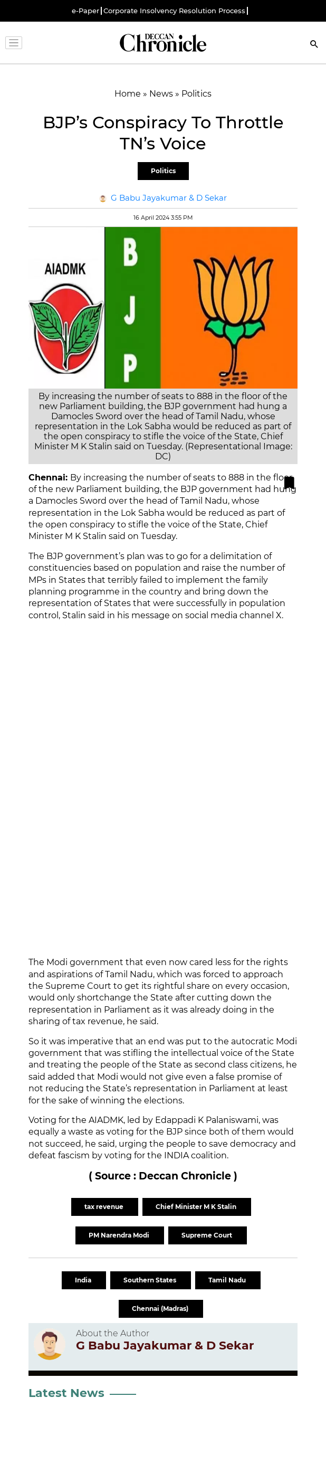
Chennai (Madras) (161, 1309)
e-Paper (85, 11)
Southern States (150, 1280)
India (84, 1280)
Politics (163, 171)
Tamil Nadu (227, 1280)
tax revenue (104, 1207)
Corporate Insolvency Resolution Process (174, 11)
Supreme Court (207, 1235)
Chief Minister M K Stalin (197, 1207)
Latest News (66, 1393)
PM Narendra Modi (120, 1235)
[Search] (314, 45)
